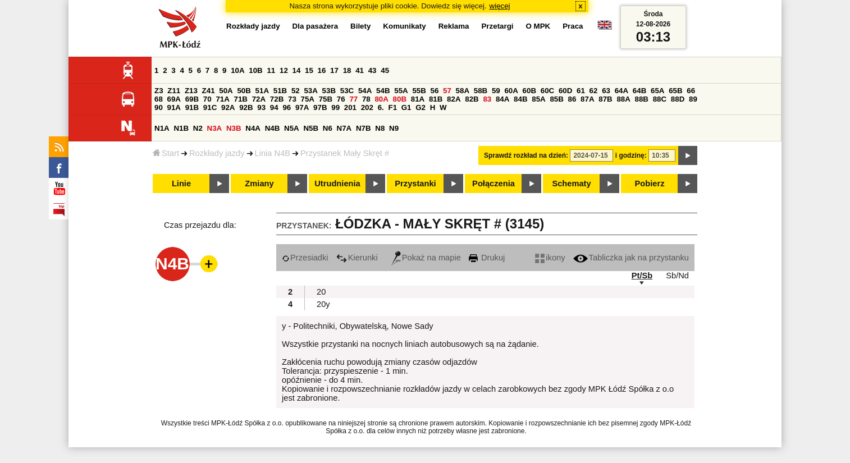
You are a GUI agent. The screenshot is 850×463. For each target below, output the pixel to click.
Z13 (191, 90)
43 (372, 70)
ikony (550, 257)
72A (259, 99)
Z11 (173, 90)
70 (207, 99)
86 (572, 99)
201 (350, 107)
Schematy (571, 183)
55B (419, 90)
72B (277, 99)
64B (639, 90)
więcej (500, 6)
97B (320, 107)
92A (228, 107)
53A (310, 90)
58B (480, 90)
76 (341, 99)
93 (261, 107)
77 (353, 99)
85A (538, 99)
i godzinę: (631, 155)
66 (691, 90)
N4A (253, 128)
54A (365, 90)
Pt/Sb (642, 275)
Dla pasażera (316, 26)
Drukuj (487, 257)
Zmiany (259, 183)
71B (241, 99)
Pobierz (650, 183)
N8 (380, 128)
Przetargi (497, 26)
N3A (214, 128)
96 (286, 107)
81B (435, 99)
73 (292, 99)
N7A (344, 128)
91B (192, 107)
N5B (310, 128)
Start (166, 153)
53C (347, 90)
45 (385, 70)
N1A (162, 128)
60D (565, 90)
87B (605, 99)
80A (381, 99)
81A (417, 99)
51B (280, 90)
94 (274, 107)
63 (606, 90)
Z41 (208, 90)
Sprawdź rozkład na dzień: (526, 155)
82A (453, 99)
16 (322, 70)
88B (641, 99)
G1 (406, 107)
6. (381, 107)
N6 (327, 128)
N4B (272, 128)
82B (471, 99)
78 (366, 99)
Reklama (453, 26)
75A (307, 99)
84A (502, 99)
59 (496, 90)
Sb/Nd (677, 275)
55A (401, 90)
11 (271, 70)
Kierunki (357, 257)
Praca (573, 26)
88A (623, 99)
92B (246, 107)
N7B (363, 128)
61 (581, 90)
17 (334, 70)
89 (693, 99)
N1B (181, 128)
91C (210, 107)
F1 (392, 107)
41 (359, 70)
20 (321, 291)
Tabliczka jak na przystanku (631, 257)
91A (174, 107)
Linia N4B (273, 153)
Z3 (158, 90)
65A (657, 90)
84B (520, 99)
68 (158, 99)
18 (347, 70)
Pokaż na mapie (426, 257)
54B (383, 90)
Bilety (360, 26)
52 (295, 90)
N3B (233, 128)
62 (593, 90)
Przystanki (415, 183)
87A (587, 99)
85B (556, 99)
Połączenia (493, 183)
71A (222, 99)
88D (677, 99)
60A (511, 90)
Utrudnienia (337, 183)
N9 (394, 128)
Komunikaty (404, 26)
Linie (181, 183)
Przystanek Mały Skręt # (344, 153)
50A (225, 90)
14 (297, 70)
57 (447, 90)
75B (325, 99)
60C (547, 90)
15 (309, 70)
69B (192, 99)
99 (335, 107)
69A (174, 99)
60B (529, 90)
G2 (420, 107)
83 (487, 99)
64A (621, 90)
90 (158, 107)
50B (243, 90)
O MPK (538, 26)
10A (237, 70)
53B (329, 90)
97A (302, 107)
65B (675, 90)
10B (255, 70)
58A (462, 90)
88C (659, 99)
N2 (198, 128)
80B (399, 99)
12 (284, 70)
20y (323, 304)
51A (262, 90)
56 (435, 90)
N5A (291, 128)
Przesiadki (305, 257)
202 (367, 107)
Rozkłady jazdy (217, 153)
